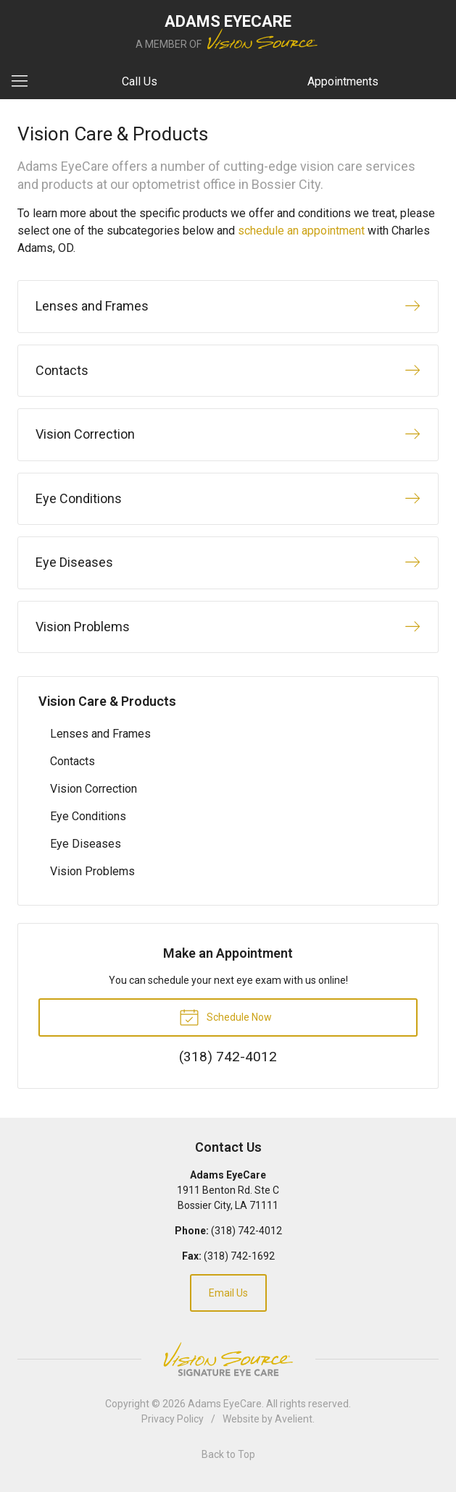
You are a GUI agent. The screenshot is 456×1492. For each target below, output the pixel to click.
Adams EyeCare (225, 1403)
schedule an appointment (301, 230)
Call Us (139, 81)
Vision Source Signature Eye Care (228, 1359)
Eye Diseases (85, 844)
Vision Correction (93, 789)
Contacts (72, 761)
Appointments (342, 81)
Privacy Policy (172, 1419)
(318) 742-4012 (246, 1230)
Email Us (228, 1293)
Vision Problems (92, 871)
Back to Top (228, 1454)
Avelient (293, 1419)
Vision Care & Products (107, 701)
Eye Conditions (88, 816)
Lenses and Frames (100, 734)
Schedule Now (225, 1016)
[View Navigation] (24, 81)
